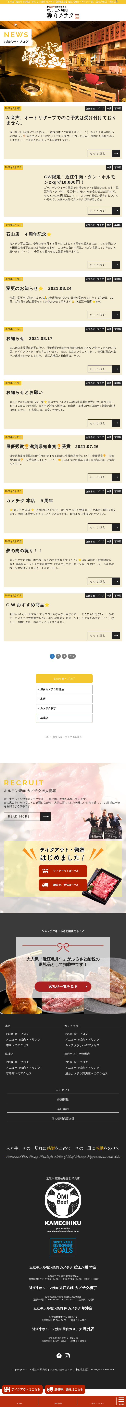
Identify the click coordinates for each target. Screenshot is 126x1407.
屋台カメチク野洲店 (52, 689)
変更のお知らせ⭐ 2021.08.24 (39, 288)
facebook (59, 1373)
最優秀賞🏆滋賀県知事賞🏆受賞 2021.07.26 (52, 446)
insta (67, 1373)
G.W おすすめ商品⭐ (28, 604)
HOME (19, 1404)
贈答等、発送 (68, 1389)
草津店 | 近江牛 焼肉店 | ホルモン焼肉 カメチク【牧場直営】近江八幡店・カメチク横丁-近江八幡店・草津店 (61, 1)
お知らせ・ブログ (64, 678)
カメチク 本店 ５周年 (29, 500)
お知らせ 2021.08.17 (29, 338)
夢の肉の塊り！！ (24, 550)
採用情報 (58, 1404)
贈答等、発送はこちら (66, 884)
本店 (43, 698)
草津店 (44, 717)
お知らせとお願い (24, 392)
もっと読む (98, 153)
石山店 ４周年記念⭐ (29, 234)
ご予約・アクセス (97, 1404)
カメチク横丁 (48, 708)
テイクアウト (26, 1389)
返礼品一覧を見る (63, 987)
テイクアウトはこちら (66, 870)
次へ (72, 656)
